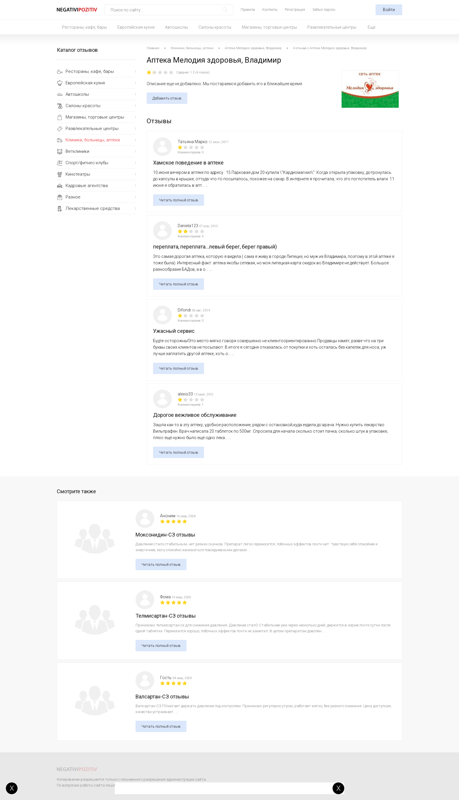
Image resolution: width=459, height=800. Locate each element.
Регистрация (295, 10)
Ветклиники (77, 151)
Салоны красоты (214, 27)
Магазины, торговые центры (269, 27)
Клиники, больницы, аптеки (93, 140)
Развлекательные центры (331, 27)
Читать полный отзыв (178, 200)
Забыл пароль (323, 10)
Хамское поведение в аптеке (188, 163)
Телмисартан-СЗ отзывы (166, 616)
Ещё (371, 27)
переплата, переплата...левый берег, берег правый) (215, 247)
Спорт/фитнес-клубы (87, 162)
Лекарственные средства (93, 208)
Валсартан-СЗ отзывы (162, 696)
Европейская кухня (136, 27)
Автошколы (176, 27)
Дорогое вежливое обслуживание (195, 415)
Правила (248, 10)
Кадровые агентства (87, 185)
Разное (73, 197)
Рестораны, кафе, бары (84, 27)
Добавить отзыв (167, 98)
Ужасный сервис (174, 331)
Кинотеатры (78, 174)
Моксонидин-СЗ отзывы (165, 535)
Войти (389, 9)
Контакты (270, 10)
